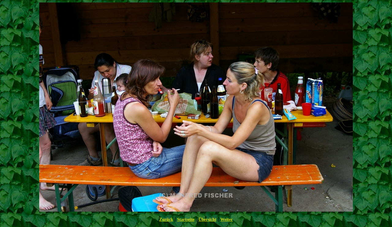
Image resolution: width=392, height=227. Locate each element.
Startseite (185, 219)
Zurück (166, 219)
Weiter (226, 219)
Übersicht (207, 219)
